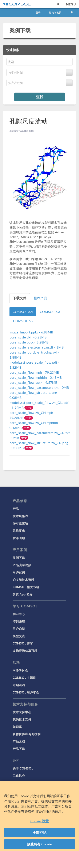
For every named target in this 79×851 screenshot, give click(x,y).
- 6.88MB (31, 332)
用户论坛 (19, 628)
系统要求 (19, 530)
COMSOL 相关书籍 (26, 587)
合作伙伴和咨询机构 (26, 734)
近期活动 (19, 685)
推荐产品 (40, 298)
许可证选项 (20, 523)
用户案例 (19, 572)
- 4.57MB (33, 382)
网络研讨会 (20, 670)
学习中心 (19, 614)
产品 (16, 508)
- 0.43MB (35, 377)
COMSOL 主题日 (24, 677)
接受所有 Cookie (39, 844)
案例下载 (20, 30)
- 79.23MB (34, 372)
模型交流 (19, 636)
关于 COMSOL (23, 768)
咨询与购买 (55, 12)
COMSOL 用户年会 (26, 692)
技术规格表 (20, 516)
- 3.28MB (29, 342)
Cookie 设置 (39, 821)
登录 (38, 12)
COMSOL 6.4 (23, 311)
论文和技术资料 (23, 579)
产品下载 (19, 748)
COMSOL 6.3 (50, 311)
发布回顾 (19, 538)
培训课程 (19, 621)
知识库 (17, 726)
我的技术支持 (22, 719)
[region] (39, 816)
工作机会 (19, 776)
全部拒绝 (39, 832)
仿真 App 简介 (22, 594)
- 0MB (39, 387)
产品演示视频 (22, 565)
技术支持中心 (22, 712)
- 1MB (36, 347)
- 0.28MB (28, 337)
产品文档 (19, 741)
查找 (39, 96)
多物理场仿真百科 (25, 650)
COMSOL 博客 (23, 643)
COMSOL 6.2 (23, 320)
